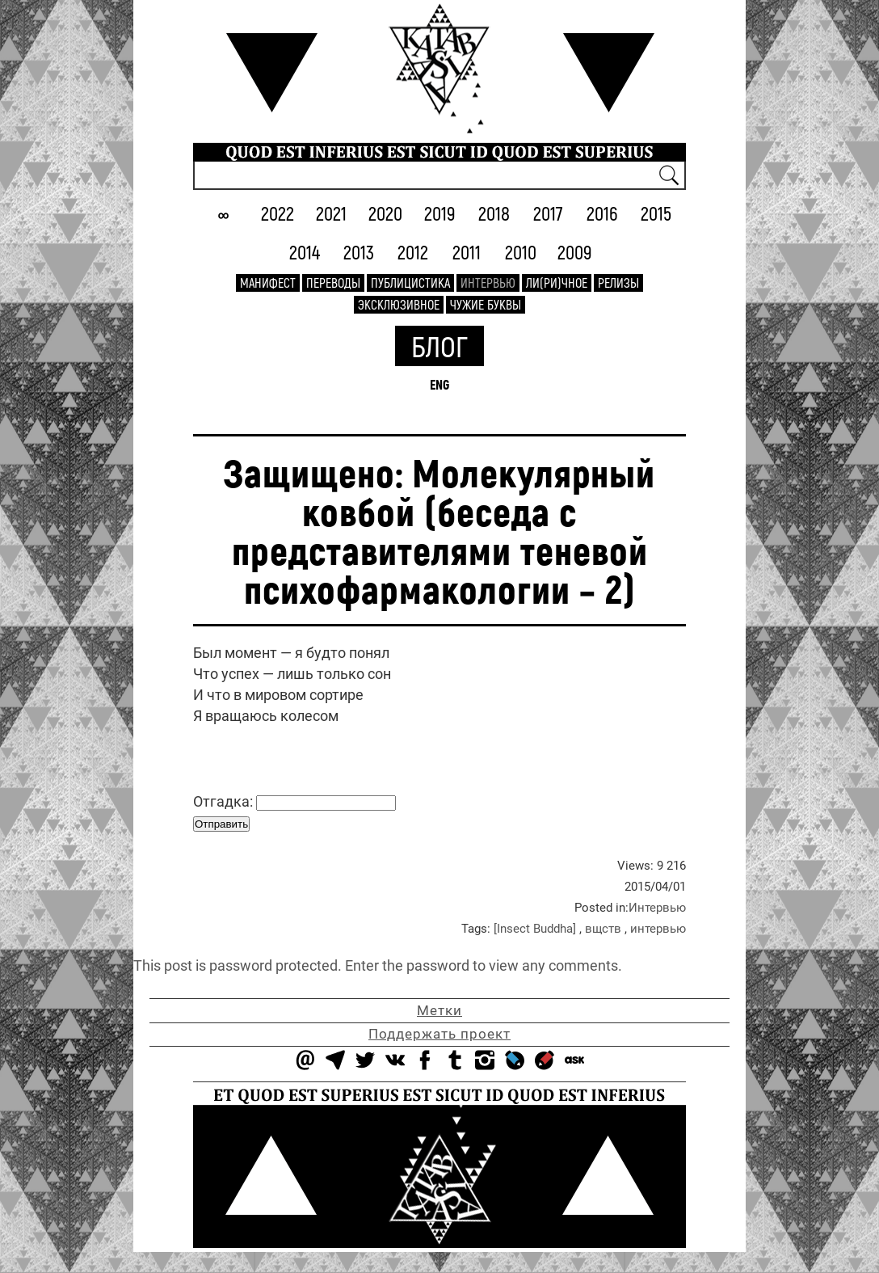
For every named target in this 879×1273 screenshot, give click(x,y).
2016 (602, 213)
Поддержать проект (439, 1034)
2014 (304, 251)
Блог (439, 345)
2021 (331, 213)
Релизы (618, 282)
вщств (603, 928)
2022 (277, 213)
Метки (439, 1010)
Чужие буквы (485, 304)
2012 (412, 251)
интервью (658, 928)
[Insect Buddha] (535, 928)
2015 (656, 213)
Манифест (268, 282)
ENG (439, 384)
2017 (548, 213)
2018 (494, 213)
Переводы (333, 282)
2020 (385, 213)
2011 (466, 251)
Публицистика (410, 282)
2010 (520, 251)
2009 (574, 251)
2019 (440, 213)
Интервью (488, 282)
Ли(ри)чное (556, 282)
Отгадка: (294, 802)
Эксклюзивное (399, 304)
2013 (358, 251)
